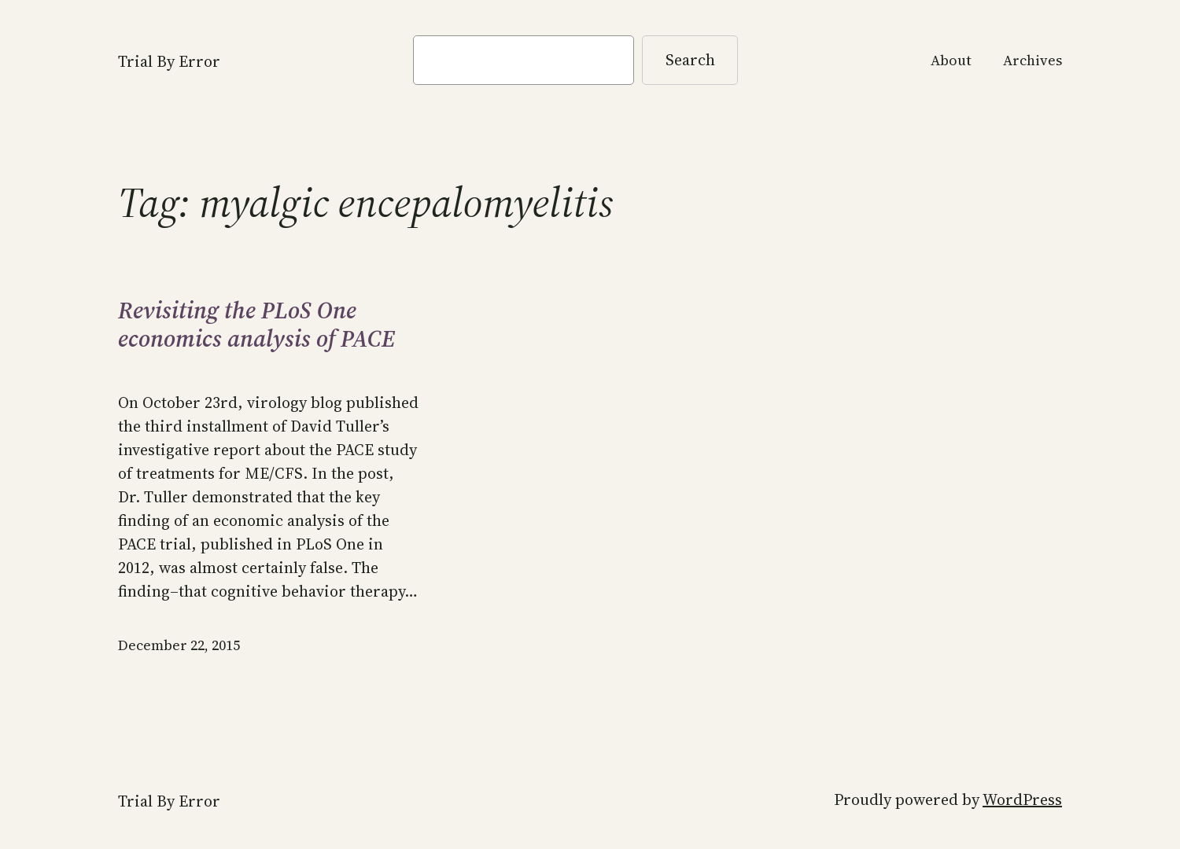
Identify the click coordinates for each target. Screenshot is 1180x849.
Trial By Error (169, 61)
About (951, 60)
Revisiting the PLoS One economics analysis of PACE (256, 324)
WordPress (1022, 799)
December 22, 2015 (179, 645)
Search (690, 60)
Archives (1032, 60)
